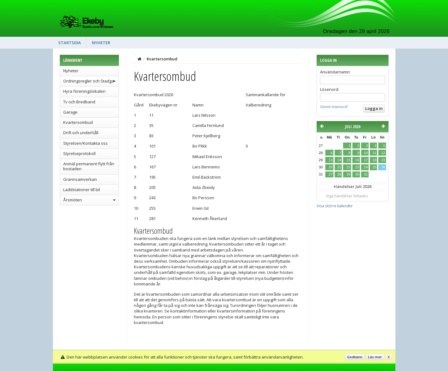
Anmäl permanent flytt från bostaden (88, 166)
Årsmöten (72, 200)
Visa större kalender (335, 205)
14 (339, 160)
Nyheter (101, 42)
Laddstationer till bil (81, 189)
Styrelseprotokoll (79, 153)
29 (349, 174)
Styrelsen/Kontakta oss (85, 143)
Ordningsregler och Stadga (88, 81)
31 (366, 174)
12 (383, 153)
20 (331, 167)
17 (366, 160)
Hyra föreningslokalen (84, 91)
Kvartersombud (78, 122)
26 (383, 167)
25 (374, 167)
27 (331, 174)
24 (366, 167)
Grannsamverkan (80, 179)
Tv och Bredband (79, 102)
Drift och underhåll (80, 132)
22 (349, 167)
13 (331, 160)
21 (339, 167)
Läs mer (375, 357)
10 (366, 153)
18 (374, 160)
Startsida (69, 42)
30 (357, 174)
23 (357, 167)
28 (339, 174)
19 (383, 160)
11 (374, 153)
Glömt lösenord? (334, 106)
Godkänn (354, 357)
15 (349, 160)
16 (357, 160)
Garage (70, 112)
